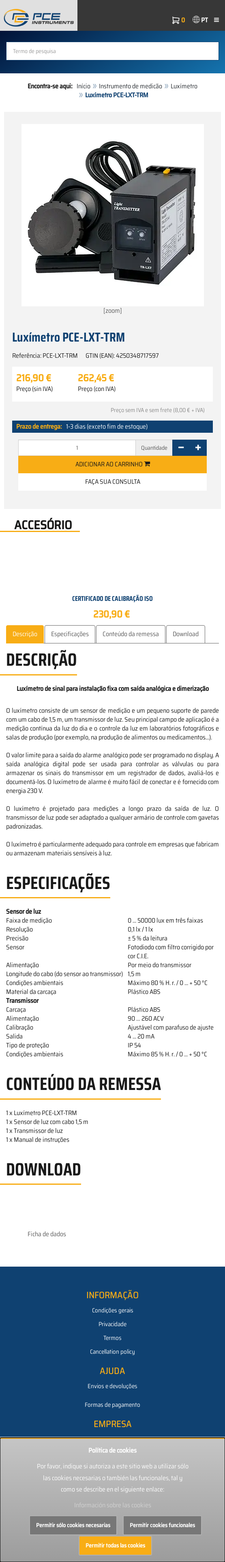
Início (83, 86)
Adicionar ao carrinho (112, 464)
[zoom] (112, 220)
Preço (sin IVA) (34, 389)
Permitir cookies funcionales (162, 1525)
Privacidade (112, 1324)
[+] (198, 448)
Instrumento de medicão (130, 86)
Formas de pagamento (112, 1405)
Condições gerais (112, 1310)
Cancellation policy (112, 1352)
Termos (112, 1338)
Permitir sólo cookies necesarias (73, 1525)
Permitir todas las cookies (115, 1545)
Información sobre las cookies (112, 1505)
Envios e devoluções (112, 1386)
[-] (181, 448)
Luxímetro (184, 86)
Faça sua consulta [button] (112, 482)
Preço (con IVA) (97, 389)
